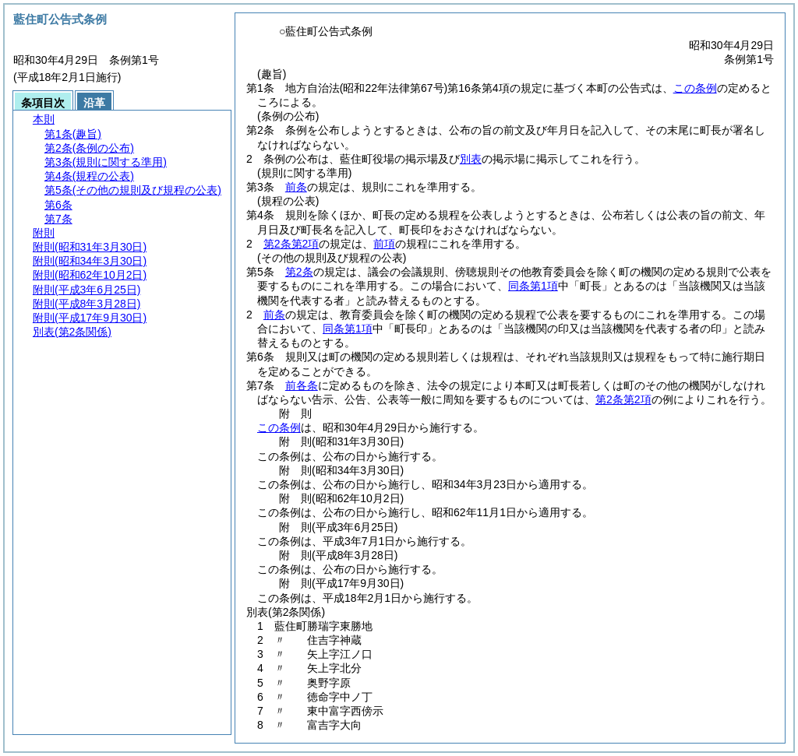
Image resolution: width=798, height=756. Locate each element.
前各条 (301, 385)
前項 (384, 243)
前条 (296, 187)
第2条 (299, 271)
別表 (471, 159)
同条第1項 (533, 286)
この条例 (695, 88)
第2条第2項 (291, 243)
